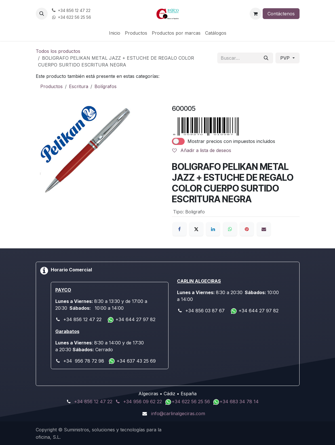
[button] (42, 14)
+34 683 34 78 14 (239, 401)
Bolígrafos (105, 86)
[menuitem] (115, 33)
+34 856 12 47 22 (93, 401)
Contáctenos (281, 13)
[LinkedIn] (213, 229)
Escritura (78, 86)
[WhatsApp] (230, 229)
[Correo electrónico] (264, 229)
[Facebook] (179, 229)
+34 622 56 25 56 (191, 401)
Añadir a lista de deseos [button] (201, 150)
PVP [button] (285, 58)
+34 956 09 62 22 (142, 401)
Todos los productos (58, 51)
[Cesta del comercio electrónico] (256, 14)
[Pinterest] (247, 229)
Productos (51, 86)
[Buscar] (266, 58)
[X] (196, 229)
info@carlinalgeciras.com (178, 413)
